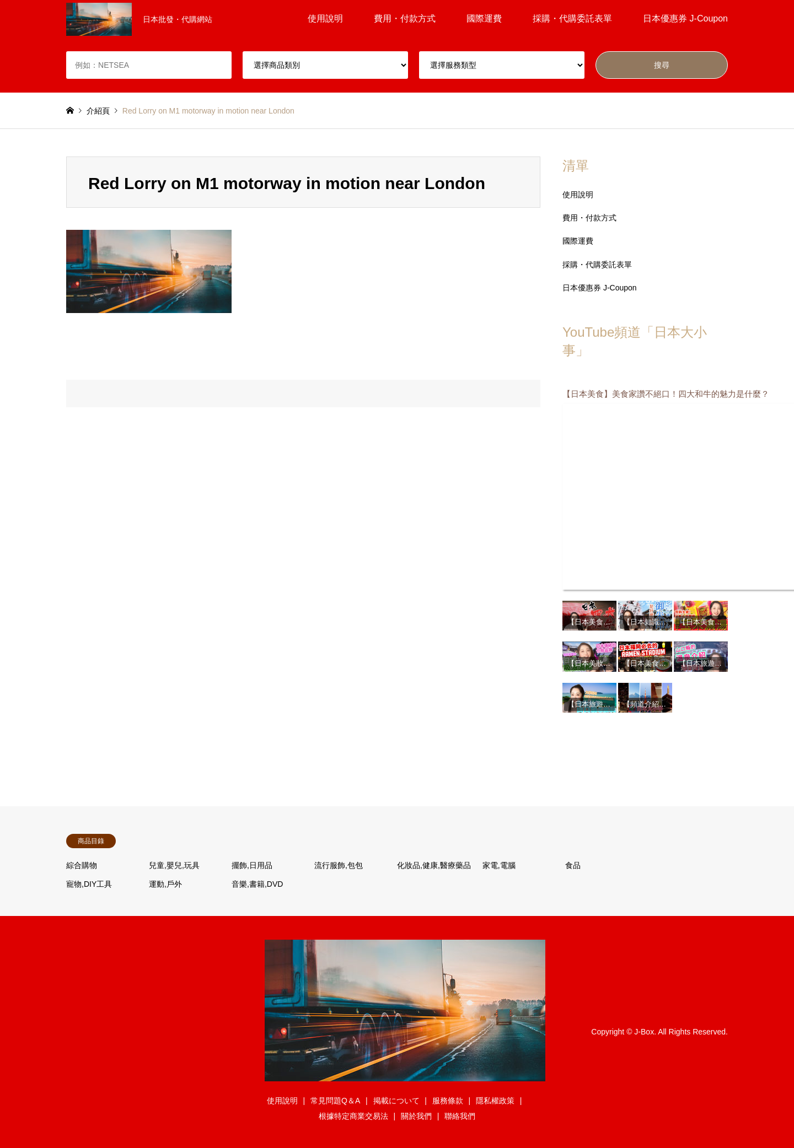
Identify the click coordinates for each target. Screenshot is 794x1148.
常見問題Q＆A (335, 1100)
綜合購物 (81, 865)
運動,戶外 (165, 884)
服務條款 (447, 1100)
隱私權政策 (495, 1100)
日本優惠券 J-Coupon (685, 18)
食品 (573, 865)
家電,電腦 (499, 865)
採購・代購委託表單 (572, 18)
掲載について (396, 1100)
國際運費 (484, 18)
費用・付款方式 (405, 18)
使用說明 (325, 18)
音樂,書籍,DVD (257, 884)
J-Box (644, 1031)
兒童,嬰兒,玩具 (174, 865)
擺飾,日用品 (252, 865)
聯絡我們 (459, 1116)
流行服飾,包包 (338, 865)
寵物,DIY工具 (89, 884)
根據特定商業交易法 (353, 1116)
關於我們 (416, 1116)
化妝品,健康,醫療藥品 (434, 865)
